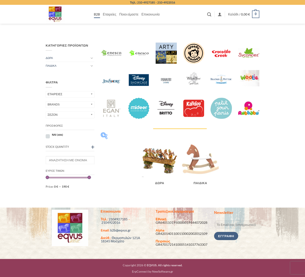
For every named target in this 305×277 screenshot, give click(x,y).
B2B (97, 14)
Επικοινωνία (150, 14)
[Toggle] (91, 57)
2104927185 (118, 219)
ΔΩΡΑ (49, 58)
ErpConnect (140, 271)
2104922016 (110, 222)
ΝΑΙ (57, 134)
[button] (220, 14)
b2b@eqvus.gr (120, 230)
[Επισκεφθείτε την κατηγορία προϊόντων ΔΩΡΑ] (159, 165)
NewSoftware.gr (162, 271)
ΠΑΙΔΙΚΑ (51, 65)
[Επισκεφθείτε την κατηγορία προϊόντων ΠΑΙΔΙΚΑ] (200, 165)
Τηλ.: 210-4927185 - (143, 2)
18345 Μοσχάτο (112, 241)
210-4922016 (166, 2)
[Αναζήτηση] (209, 14)
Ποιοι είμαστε (128, 14)
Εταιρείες (109, 14)
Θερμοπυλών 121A (126, 238)
